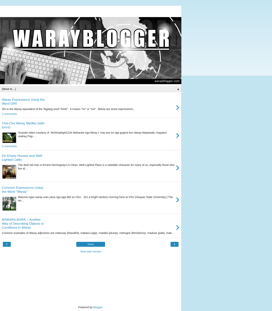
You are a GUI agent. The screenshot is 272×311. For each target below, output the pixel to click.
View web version (90, 251)
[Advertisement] (90, 10)
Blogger (98, 307)
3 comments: (9, 113)
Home (91, 244)
